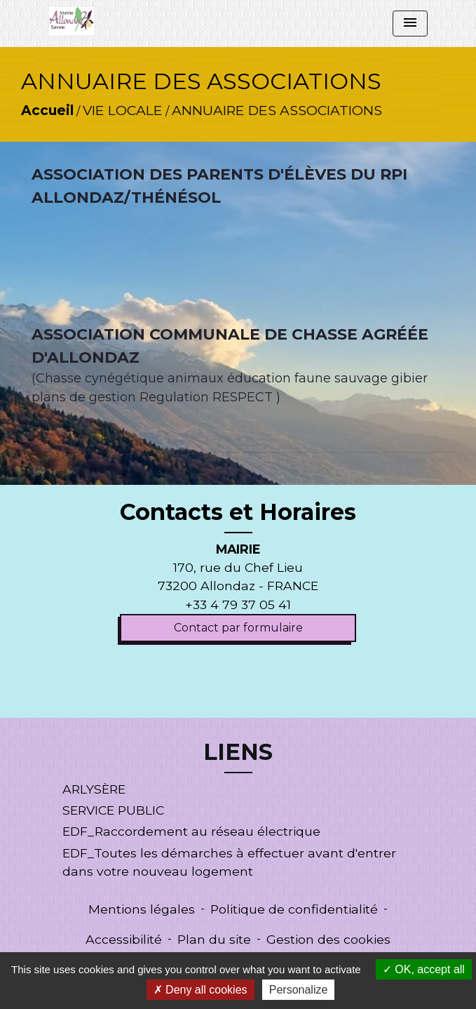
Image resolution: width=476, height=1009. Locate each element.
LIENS (238, 752)
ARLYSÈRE (93, 789)
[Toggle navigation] (410, 23)
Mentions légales (141, 909)
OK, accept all (424, 969)
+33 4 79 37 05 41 (238, 604)
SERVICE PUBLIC (113, 810)
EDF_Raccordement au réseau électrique (191, 831)
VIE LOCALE (123, 110)
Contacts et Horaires (238, 512)
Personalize (298, 990)
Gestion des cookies (328, 939)
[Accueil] (71, 21)
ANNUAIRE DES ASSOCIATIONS (277, 110)
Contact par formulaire (238, 627)
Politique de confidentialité (294, 909)
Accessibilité (124, 939)
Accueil (47, 110)
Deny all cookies (200, 990)
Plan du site (214, 939)
